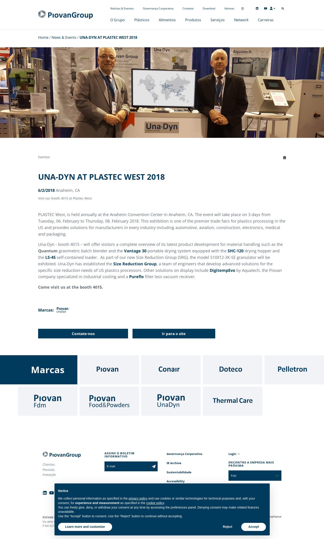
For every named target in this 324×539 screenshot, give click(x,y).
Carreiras (266, 19)
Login (232, 454)
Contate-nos (83, 333)
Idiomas (229, 8)
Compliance (273, 516)
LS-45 (50, 257)
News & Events (64, 37)
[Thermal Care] (232, 401)
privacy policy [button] (137, 498)
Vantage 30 (135, 250)
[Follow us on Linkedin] (257, 8)
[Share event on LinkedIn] (284, 157)
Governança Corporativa (158, 8)
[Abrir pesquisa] (283, 8)
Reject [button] (227, 526)
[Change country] (242, 8)
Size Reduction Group (135, 263)
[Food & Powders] (109, 401)
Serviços (218, 19)
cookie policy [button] (155, 503)
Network (241, 19)
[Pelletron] (294, 369)
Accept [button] (253, 526)
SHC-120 (236, 250)
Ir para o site (174, 333)
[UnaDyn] (171, 401)
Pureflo (137, 276)
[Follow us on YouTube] (265, 8)
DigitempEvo (223, 270)
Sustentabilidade (179, 472)
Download (209, 8)
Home (43, 37)
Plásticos (141, 19)
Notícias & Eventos (122, 8)
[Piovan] (109, 369)
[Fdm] (47, 401)
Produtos (193, 19)
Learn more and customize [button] (85, 526)
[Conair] (171, 369)
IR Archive (174, 463)
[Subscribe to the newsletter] (154, 466)
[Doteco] (232, 369)
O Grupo (117, 19)
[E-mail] (127, 466)
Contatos (188, 8)
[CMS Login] (272, 8)
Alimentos (167, 19)
